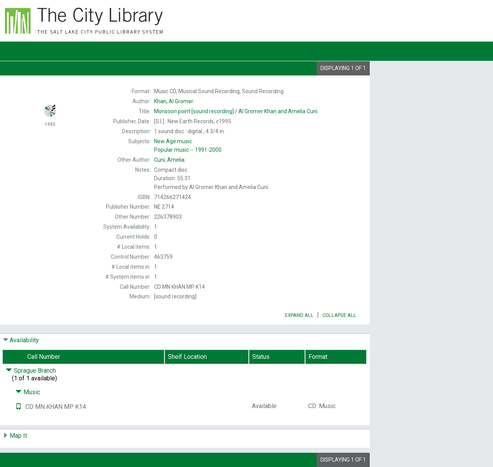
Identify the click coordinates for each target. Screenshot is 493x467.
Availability (24, 340)
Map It (18, 435)
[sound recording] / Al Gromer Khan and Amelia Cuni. (236, 111)
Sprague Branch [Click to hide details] (31, 370)
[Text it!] (18, 406)
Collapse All (339, 315)
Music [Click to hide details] (27, 392)
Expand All (299, 315)
